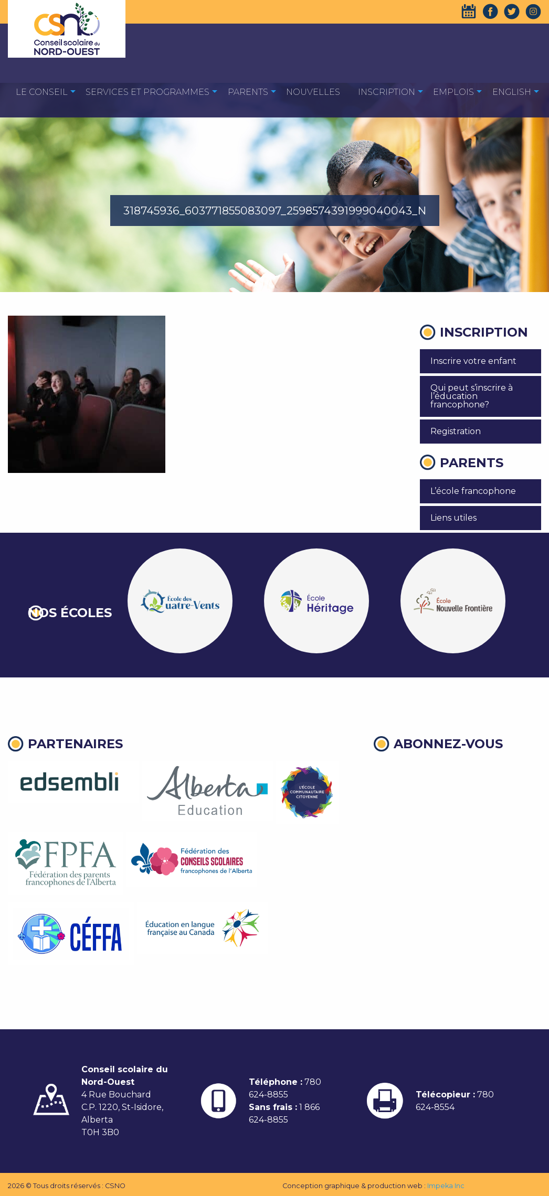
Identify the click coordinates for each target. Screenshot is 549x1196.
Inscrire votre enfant (473, 361)
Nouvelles (313, 92)
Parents (248, 92)
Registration (455, 431)
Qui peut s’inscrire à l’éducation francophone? (471, 396)
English (511, 92)
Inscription (386, 92)
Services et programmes (147, 92)
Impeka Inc (445, 1186)
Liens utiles (453, 518)
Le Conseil (42, 92)
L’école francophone (473, 491)
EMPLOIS (453, 92)
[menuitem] (42, 91)
